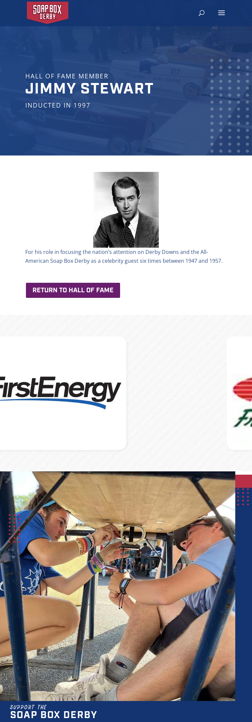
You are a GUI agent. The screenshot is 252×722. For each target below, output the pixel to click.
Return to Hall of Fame (73, 290)
